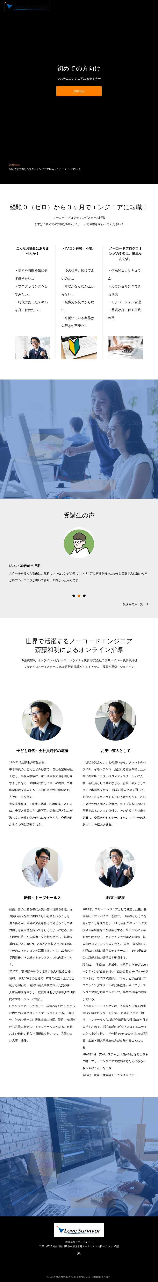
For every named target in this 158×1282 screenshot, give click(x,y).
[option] (79, 554)
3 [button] (84, 596)
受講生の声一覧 (133, 604)
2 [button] (79, 596)
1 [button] (73, 596)
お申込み (79, 91)
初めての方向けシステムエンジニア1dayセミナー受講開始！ (42, 164)
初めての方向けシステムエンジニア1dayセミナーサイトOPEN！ (45, 172)
